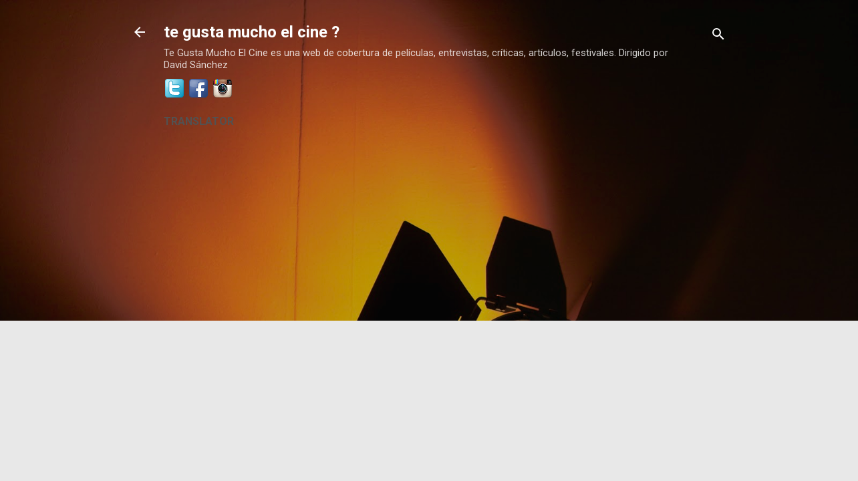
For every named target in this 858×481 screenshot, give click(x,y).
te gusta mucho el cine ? (251, 32)
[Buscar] (718, 36)
